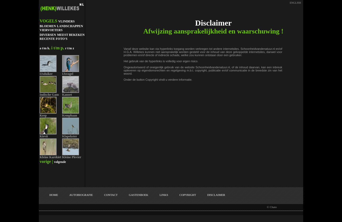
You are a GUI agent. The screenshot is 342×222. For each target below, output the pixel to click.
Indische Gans (49, 94)
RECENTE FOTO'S (53, 39)
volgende (60, 162)
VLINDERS (66, 21)
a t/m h (44, 48)
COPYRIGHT (187, 194)
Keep (43, 115)
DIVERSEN (48, 35)
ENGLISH (295, 2)
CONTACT (111, 194)
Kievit (44, 136)
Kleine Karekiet (50, 157)
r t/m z (69, 48)
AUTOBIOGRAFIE (81, 194)
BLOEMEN (48, 26)
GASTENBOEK (138, 194)
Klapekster (69, 136)
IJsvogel (67, 74)
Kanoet (67, 94)
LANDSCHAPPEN (70, 26)
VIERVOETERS (51, 30)
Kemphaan (69, 115)
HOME (53, 194)
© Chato (272, 207)
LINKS (164, 194)
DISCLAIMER (216, 194)
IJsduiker (46, 74)
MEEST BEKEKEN (71, 35)
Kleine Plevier (71, 157)
